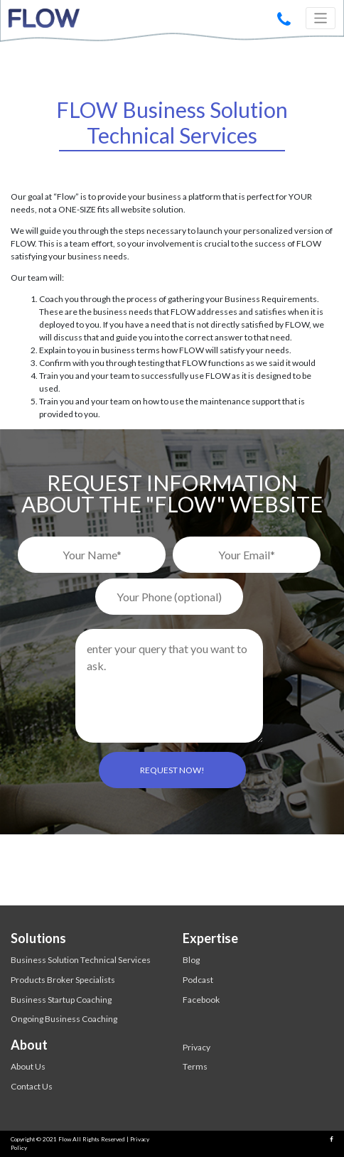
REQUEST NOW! (172, 770)
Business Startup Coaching (61, 999)
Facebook (201, 999)
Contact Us (32, 1086)
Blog (191, 959)
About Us (28, 1066)
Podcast (198, 979)
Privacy (196, 1047)
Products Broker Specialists (63, 979)
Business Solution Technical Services (81, 959)
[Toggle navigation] (321, 18)
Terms (195, 1066)
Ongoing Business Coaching (64, 1018)
